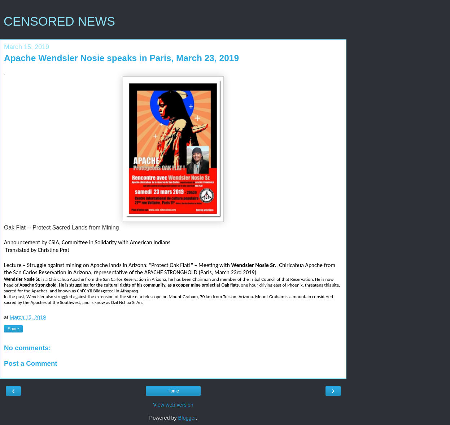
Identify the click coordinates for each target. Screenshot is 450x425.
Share (13, 328)
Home (173, 391)
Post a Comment (30, 363)
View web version (173, 405)
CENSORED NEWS (59, 21)
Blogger (187, 418)
